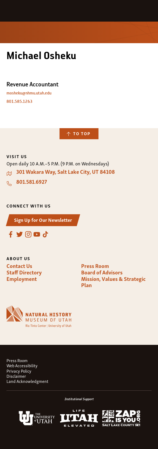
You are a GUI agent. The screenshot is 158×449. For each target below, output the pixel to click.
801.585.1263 (19, 101)
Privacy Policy (18, 370)
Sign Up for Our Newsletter (43, 219)
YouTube (36, 234)
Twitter (19, 234)
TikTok (45, 234)
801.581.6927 (31, 181)
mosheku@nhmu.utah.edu (28, 93)
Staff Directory (24, 272)
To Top (81, 133)
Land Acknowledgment (27, 381)
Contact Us (19, 266)
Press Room (95, 266)
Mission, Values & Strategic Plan (113, 281)
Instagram (28, 234)
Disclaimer (16, 376)
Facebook (10, 234)
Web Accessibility (22, 365)
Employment (21, 278)
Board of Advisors (102, 272)
